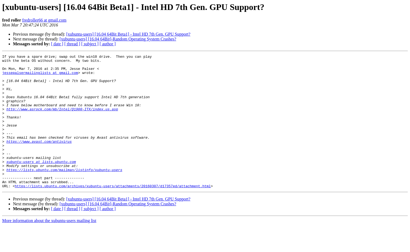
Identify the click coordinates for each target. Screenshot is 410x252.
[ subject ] (90, 44)
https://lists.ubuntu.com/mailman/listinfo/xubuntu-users (64, 193)
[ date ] (57, 44)
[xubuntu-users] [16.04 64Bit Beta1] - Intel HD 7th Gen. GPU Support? (128, 34)
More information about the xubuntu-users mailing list (49, 247)
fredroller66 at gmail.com (44, 20)
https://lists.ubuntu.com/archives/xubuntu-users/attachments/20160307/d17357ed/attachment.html (113, 212)
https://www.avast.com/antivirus (39, 159)
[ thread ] (72, 44)
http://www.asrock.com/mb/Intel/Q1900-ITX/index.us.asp (62, 120)
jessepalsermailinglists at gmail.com (40, 76)
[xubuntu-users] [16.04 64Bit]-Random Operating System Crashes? (117, 39)
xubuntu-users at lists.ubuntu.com (41, 183)
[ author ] (108, 44)
